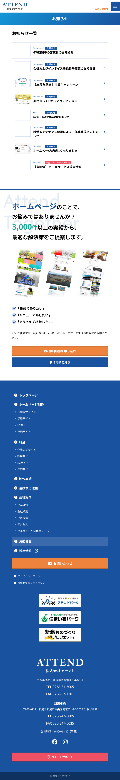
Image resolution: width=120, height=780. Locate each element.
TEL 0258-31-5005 (60, 686)
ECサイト (23, 425)
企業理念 (22, 504)
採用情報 (28, 551)
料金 (22, 442)
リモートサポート (60, 757)
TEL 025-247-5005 (60, 716)
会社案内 (25, 497)
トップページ (28, 395)
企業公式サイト (26, 412)
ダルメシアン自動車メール (33, 531)
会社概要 (22, 511)
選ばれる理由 (28, 488)
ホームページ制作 (31, 404)
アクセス (22, 524)
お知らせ (25, 541)
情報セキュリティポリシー (33, 582)
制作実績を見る (60, 362)
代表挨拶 (22, 517)
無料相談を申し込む (60, 351)
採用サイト (24, 418)
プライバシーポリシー (30, 576)
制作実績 (25, 478)
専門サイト (24, 431)
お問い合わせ (101, 6)
